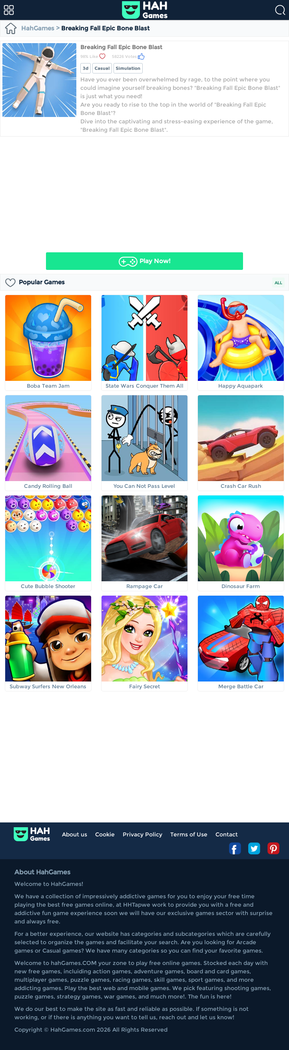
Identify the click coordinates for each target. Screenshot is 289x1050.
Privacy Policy (142, 834)
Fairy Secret (144, 686)
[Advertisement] (144, 192)
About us (74, 834)
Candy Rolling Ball (48, 486)
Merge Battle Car (240, 686)
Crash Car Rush (241, 486)
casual (102, 68)
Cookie (105, 834)
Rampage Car (144, 586)
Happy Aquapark (240, 385)
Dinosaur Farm (240, 586)
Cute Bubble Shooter (48, 586)
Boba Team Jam (48, 385)
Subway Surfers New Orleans (48, 686)
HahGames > (32, 28)
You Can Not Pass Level (144, 486)
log (32, 834)
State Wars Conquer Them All (144, 385)
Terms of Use (188, 834)
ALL (278, 282)
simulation (128, 68)
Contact (226, 834)
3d (85, 68)
